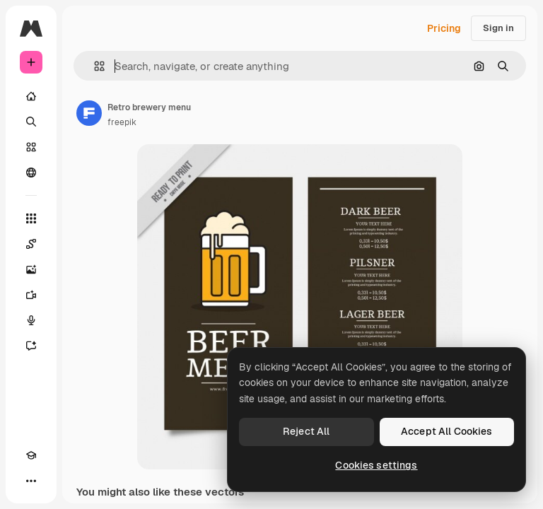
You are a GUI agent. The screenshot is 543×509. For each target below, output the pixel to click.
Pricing (444, 28)
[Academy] (31, 455)
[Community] (31, 172)
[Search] (31, 121)
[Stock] (31, 147)
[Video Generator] (31, 294)
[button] (93, 66)
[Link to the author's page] (89, 113)
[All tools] (31, 218)
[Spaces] (31, 244)
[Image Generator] (31, 269)
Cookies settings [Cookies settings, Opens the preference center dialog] (376, 465)
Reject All (306, 431)
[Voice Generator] (31, 320)
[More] (31, 480)
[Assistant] (31, 345)
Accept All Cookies (447, 431)
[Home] (31, 96)
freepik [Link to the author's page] (121, 122)
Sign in (498, 28)
